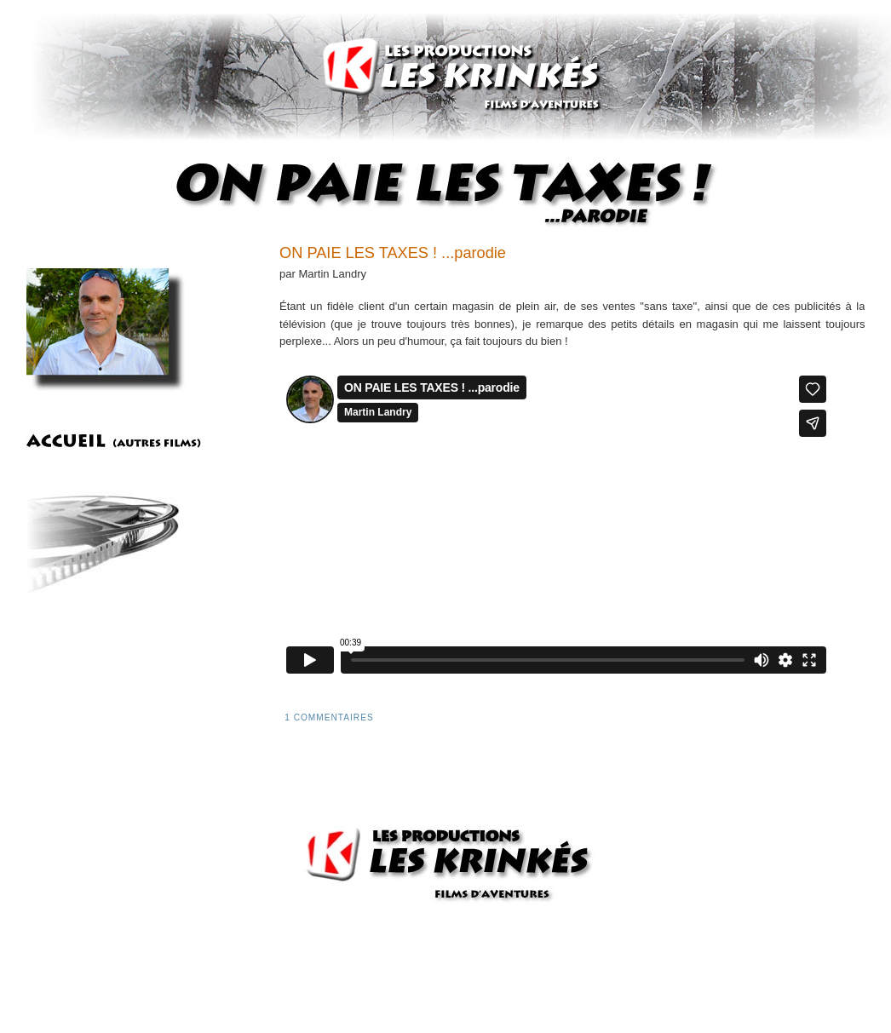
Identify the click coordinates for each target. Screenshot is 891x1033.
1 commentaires (329, 717)
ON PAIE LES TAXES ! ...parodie (392, 252)
